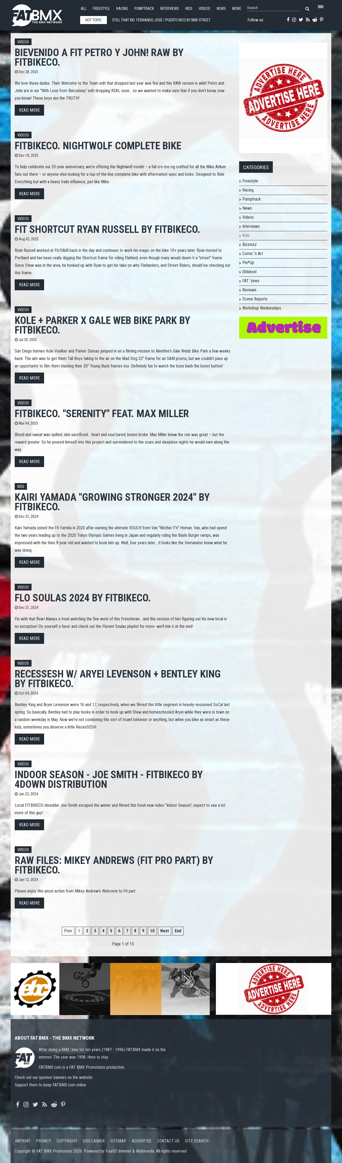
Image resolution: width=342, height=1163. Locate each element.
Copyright (67, 1141)
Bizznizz (249, 244)
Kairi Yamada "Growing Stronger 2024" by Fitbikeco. (112, 502)
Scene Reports (254, 298)
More (236, 8)
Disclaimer (94, 1141)
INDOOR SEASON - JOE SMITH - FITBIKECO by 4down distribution (109, 779)
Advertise (141, 1141)
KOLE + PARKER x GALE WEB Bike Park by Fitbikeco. (102, 325)
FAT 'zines (250, 280)
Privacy (43, 1141)
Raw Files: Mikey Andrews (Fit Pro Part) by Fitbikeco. (114, 865)
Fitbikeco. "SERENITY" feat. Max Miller (102, 414)
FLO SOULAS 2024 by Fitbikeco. (83, 598)
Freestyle (101, 8)
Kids (188, 8)
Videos (204, 8)
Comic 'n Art (252, 253)
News (221, 8)
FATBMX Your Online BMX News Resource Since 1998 (43, 14)
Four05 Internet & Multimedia (130, 1151)
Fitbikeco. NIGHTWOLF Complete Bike (98, 146)
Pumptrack (144, 8)
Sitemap (118, 1141)
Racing (122, 8)
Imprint (22, 1141)
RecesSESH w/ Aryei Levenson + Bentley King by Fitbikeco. (118, 679)
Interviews (169, 8)
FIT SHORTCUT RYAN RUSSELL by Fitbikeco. (107, 229)
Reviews (249, 289)
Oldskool (249, 271)
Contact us (168, 1141)
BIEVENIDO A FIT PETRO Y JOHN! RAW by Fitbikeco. (99, 57)
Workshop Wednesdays (261, 308)
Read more (29, 110)
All (83, 8)
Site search (196, 1141)
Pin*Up (248, 262)
